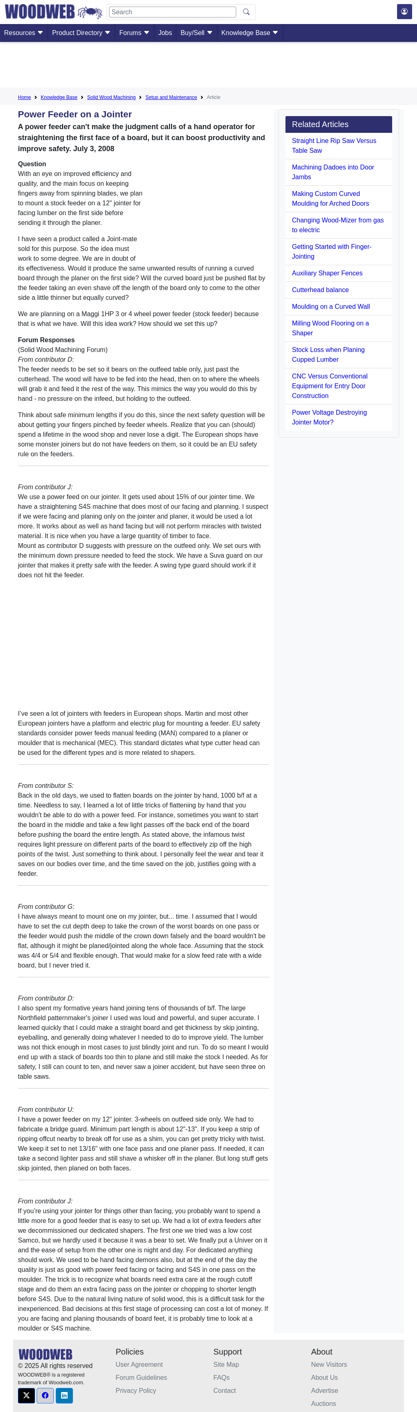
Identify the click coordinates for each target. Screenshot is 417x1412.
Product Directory (81, 32)
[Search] (172, 12)
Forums (134, 32)
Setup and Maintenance (171, 97)
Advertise (324, 1390)
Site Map (226, 1364)
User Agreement (139, 1364)
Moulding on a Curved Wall (331, 306)
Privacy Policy (136, 1390)
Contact (224, 1390)
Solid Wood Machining (111, 97)
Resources (24, 32)
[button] (26, 1395)
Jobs (165, 32)
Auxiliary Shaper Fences (327, 273)
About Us (324, 1377)
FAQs (221, 1377)
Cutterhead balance (320, 289)
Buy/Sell (196, 32)
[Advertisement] (208, 66)
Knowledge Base (250, 32)
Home (24, 97)
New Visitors (329, 1364)
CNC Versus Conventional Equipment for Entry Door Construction (330, 386)
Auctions (323, 1403)
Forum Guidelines (141, 1377)
